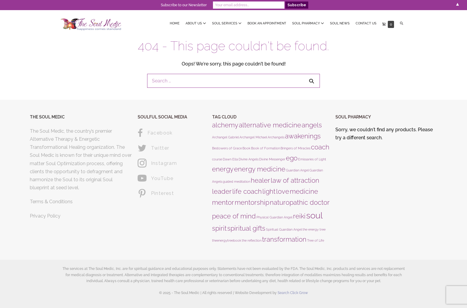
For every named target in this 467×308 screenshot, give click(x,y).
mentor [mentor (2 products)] (223, 202)
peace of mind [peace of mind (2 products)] (234, 216)
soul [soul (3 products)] (314, 215)
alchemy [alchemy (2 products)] (225, 125)
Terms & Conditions (51, 201)
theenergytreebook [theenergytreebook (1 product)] (226, 240)
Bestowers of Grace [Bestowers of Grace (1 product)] (227, 148)
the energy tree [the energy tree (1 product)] (314, 229)
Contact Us (366, 23)
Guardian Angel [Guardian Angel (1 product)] (297, 170)
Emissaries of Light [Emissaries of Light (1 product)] (312, 159)
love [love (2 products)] (282, 191)
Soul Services (227, 23)
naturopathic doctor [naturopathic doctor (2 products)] (300, 202)
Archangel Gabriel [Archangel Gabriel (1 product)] (225, 137)
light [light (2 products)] (268, 191)
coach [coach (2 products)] (320, 147)
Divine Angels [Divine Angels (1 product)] (249, 159)
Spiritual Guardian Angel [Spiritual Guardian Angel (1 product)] (284, 229)
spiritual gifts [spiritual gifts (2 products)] (246, 228)
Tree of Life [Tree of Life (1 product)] (315, 240)
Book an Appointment (266, 23)
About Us (196, 23)
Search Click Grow (293, 293)
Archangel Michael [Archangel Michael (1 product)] (253, 137)
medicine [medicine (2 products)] (304, 191)
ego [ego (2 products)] (292, 158)
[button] (401, 23)
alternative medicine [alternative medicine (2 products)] (270, 125)
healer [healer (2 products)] (260, 180)
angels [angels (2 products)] (312, 125)
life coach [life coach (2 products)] (247, 191)
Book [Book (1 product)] (246, 148)
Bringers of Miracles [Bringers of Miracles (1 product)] (295, 148)
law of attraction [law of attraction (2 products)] (295, 180)
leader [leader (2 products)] (222, 191)
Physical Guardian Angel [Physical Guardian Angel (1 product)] (274, 217)
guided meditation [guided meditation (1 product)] (236, 181)
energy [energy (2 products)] (223, 169)
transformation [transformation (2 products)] (284, 239)
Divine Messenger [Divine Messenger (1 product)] (272, 159)
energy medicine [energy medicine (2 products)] (259, 169)
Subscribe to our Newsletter (184, 5)
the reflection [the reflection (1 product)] (251, 240)
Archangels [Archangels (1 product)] (276, 137)
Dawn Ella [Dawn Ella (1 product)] (230, 159)
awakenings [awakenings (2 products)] (303, 136)
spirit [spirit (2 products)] (219, 228)
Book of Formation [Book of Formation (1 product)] (265, 148)
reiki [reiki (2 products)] (299, 216)
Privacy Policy (45, 216)
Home (175, 23)
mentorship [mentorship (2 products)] (252, 202)
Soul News (340, 23)
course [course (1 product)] (217, 159)
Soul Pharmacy (308, 23)
